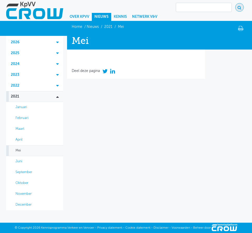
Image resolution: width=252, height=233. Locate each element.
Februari (21, 118)
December (23, 204)
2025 (15, 53)
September (23, 172)
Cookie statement (137, 227)
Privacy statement (109, 227)
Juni (18, 161)
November (23, 194)
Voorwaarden (181, 227)
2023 (15, 75)
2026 (15, 42)
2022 (15, 85)
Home (77, 27)
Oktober (21, 183)
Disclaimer (160, 227)
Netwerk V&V (144, 17)
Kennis (120, 17)
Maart (19, 129)
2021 (108, 27)
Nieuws (101, 17)
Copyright (25, 227)
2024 (15, 64)
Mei (18, 150)
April (18, 139)
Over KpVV (79, 17)
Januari (21, 107)
